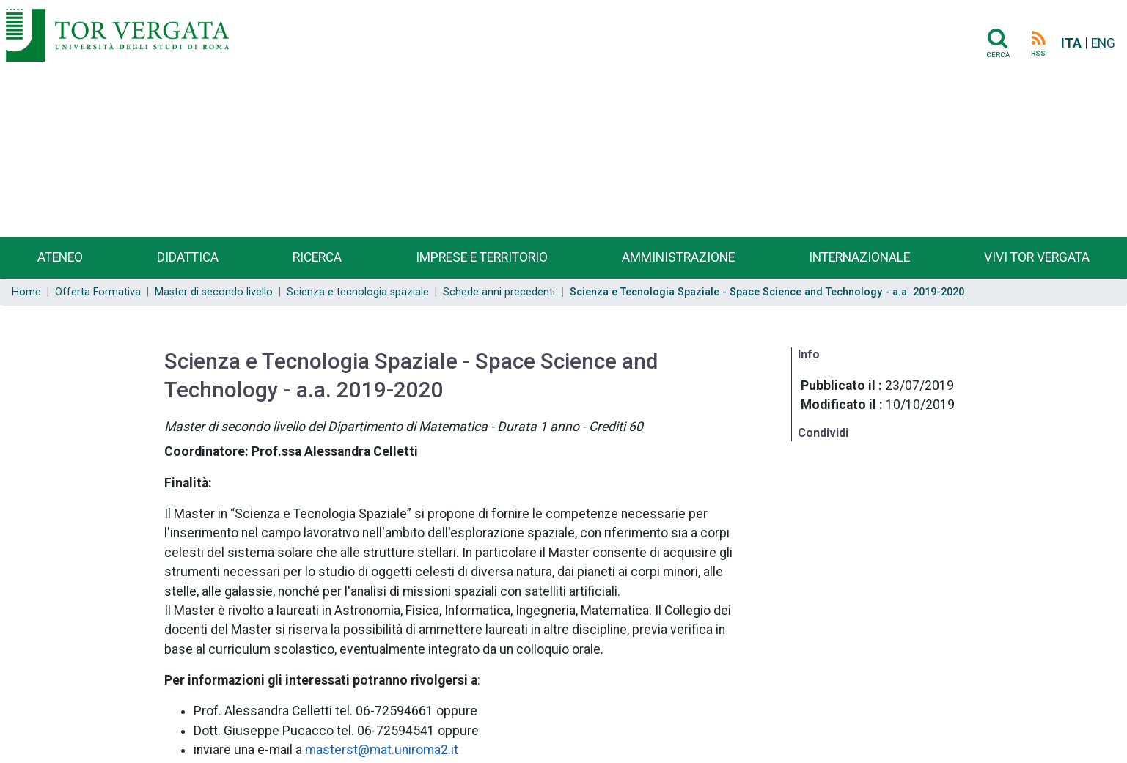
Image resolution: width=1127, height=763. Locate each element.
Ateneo (60, 257)
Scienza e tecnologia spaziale (358, 292)
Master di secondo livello (214, 292)
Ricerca (317, 257)
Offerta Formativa (98, 292)
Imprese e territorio (482, 257)
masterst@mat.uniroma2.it (381, 749)
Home (26, 292)
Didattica (188, 257)
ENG (1103, 43)
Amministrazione (678, 257)
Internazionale (859, 257)
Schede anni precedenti (499, 292)
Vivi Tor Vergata (1037, 257)
